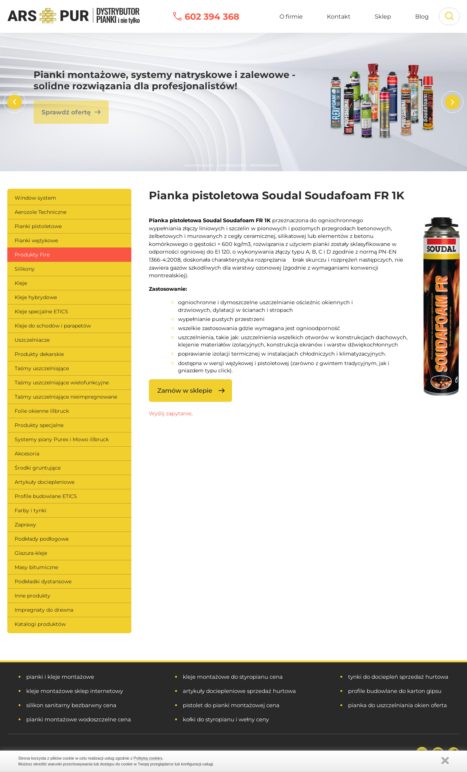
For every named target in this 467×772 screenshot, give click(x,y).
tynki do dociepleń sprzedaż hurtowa (398, 676)
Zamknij (445, 760)
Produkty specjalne (39, 425)
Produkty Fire (32, 254)
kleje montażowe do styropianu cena (233, 676)
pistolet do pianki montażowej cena (231, 705)
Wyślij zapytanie (170, 413)
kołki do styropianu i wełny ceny (226, 719)
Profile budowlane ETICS (46, 496)
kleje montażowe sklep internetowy (74, 690)
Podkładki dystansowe (43, 581)
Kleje (21, 283)
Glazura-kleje (31, 553)
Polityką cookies (148, 758)
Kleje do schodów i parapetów (53, 325)
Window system (35, 198)
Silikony (25, 269)
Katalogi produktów (40, 624)
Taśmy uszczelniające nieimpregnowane (66, 396)
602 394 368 (212, 16)
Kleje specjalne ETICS (41, 311)
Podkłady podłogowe (42, 539)
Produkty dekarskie (39, 354)
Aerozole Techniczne (40, 212)
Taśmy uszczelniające (42, 368)
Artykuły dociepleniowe (44, 482)
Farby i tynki (30, 510)
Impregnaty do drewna (44, 610)
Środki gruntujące (38, 468)
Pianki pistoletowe (38, 226)
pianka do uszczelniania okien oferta (397, 705)
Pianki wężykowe (36, 240)
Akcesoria (27, 453)
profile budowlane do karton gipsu (394, 690)
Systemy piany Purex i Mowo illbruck (62, 439)
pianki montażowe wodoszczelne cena (78, 719)
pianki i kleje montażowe (60, 676)
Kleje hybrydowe (36, 297)
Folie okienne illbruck (42, 411)
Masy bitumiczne (36, 567)
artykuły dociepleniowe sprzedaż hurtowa (239, 690)
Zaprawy (25, 524)
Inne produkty (32, 595)
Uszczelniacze (32, 340)
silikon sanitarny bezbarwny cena (71, 705)
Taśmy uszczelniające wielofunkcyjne (62, 382)
